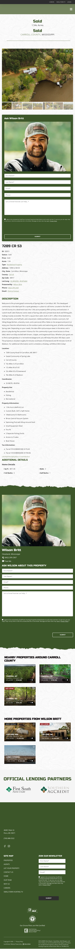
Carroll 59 (46, 676)
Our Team (8, 880)
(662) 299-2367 (13, 288)
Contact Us (8, 872)
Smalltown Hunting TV (13, 892)
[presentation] (19, 228)
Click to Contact (13, 291)
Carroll (11, 275)
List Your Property (11, 868)
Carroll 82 (11, 699)
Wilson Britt (17, 285)
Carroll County (30, 34)
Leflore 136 (47, 735)
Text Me (6, 561)
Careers (51, 2)
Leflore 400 (12, 735)
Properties (8, 860)
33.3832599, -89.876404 (18, 281)
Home (6, 876)
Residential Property (14, 265)
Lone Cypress (13, 757)
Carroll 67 (11, 676)
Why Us (7, 884)
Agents (7, 864)
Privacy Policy (53, 221)
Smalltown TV (60, 2)
